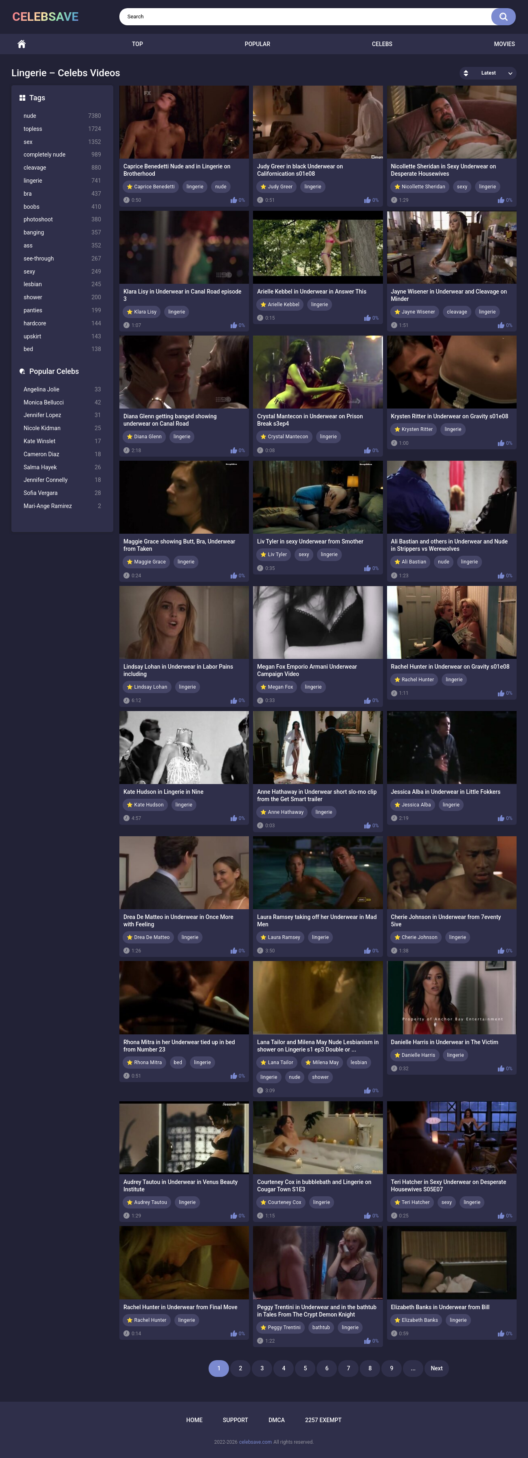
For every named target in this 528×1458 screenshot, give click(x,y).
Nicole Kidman (62, 428)
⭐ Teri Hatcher (412, 1202)
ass (62, 245)
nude (62, 116)
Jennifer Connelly (62, 480)
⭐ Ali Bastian (410, 562)
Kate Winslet (62, 441)
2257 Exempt (323, 1420)
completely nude (62, 154)
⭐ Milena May (322, 1062)
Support (235, 1420)
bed (62, 349)
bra (62, 193)
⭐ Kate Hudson (145, 805)
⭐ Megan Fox (276, 687)
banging (62, 232)
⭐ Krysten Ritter (413, 429)
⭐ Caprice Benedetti (151, 187)
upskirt (62, 336)
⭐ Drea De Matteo (148, 937)
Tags (37, 97)
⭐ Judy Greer (276, 187)
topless (62, 129)
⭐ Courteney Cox (280, 1202)
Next (436, 1368)
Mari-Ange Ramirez (62, 506)
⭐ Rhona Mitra (144, 1062)
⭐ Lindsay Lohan (147, 687)
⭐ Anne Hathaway (282, 812)
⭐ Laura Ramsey (280, 937)
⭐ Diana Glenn (144, 437)
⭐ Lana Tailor (276, 1062)
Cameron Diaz (62, 454)
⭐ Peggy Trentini (280, 1327)
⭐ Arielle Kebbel (279, 304)
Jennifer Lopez (62, 415)
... (413, 1368)
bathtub (321, 1327)
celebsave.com (255, 1442)
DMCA (276, 1420)
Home (21, 44)
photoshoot (62, 219)
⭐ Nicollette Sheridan (419, 187)
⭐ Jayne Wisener (414, 312)
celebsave (45, 16)
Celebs (382, 44)
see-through (62, 258)
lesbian (62, 284)
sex (62, 142)
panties (62, 310)
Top (137, 44)
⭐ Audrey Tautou (147, 1202)
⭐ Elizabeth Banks (416, 1320)
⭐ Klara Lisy (141, 312)
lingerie (62, 180)
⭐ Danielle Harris (415, 1055)
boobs (62, 206)
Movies (504, 44)
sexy (62, 271)
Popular (257, 44)
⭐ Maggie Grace (146, 562)
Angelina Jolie (62, 389)
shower (62, 297)
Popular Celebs (54, 371)
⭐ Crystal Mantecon (284, 437)
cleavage (62, 167)
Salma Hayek (62, 467)
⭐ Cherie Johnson (416, 937)
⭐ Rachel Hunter (414, 680)
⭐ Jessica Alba (412, 805)
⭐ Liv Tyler (273, 554)
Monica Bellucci (62, 402)
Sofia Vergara (62, 493)
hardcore (62, 323)
